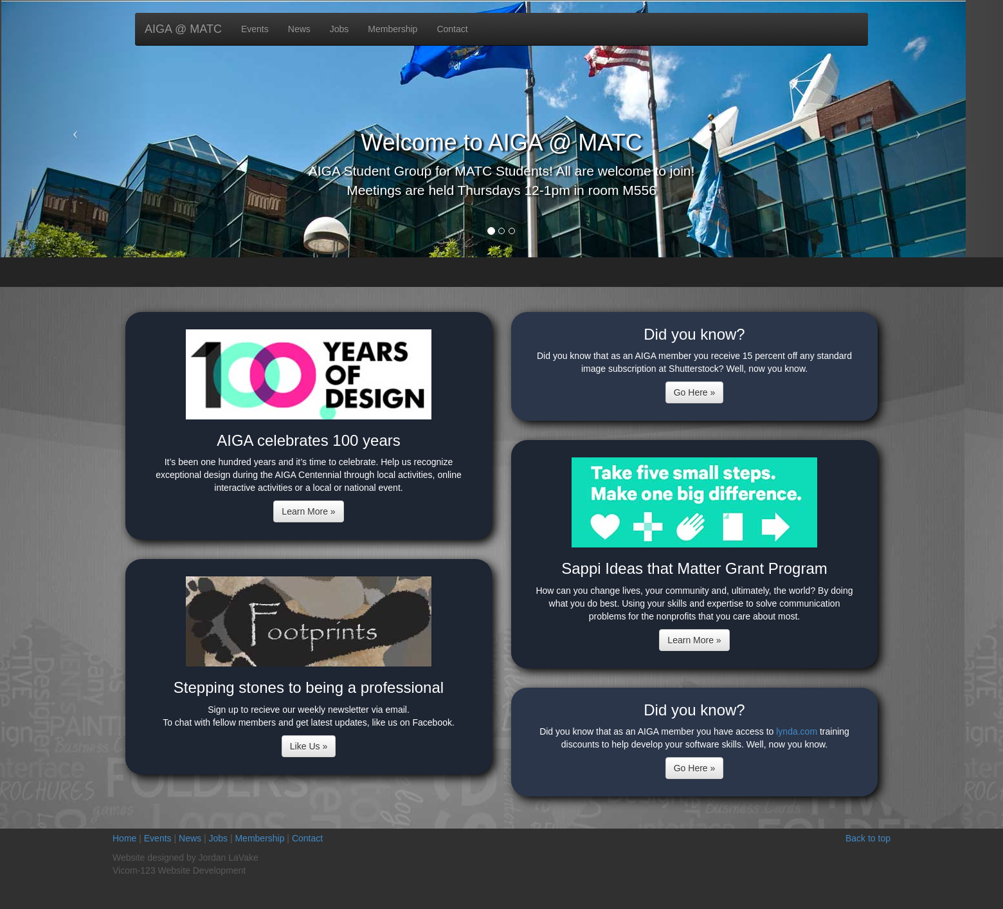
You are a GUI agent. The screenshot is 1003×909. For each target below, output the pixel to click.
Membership (392, 29)
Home (124, 838)
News (299, 29)
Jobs (339, 29)
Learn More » (308, 511)
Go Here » (695, 392)
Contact (452, 29)
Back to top (867, 838)
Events (255, 29)
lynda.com (796, 731)
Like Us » (308, 746)
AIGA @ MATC (183, 29)
